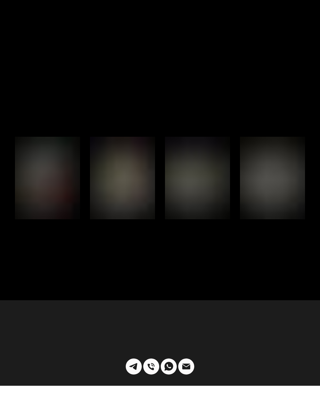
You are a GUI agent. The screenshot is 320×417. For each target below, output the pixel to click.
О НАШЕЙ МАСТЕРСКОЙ (290, 14)
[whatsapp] (169, 342)
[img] (160, 12)
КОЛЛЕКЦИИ (225, 12)
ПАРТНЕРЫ (53, 12)
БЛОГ (78, 12)
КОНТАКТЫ (257, 12)
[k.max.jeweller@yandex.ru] (186, 342)
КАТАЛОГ (25, 12)
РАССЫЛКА (194, 12)
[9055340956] (151, 342)
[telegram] (134, 342)
